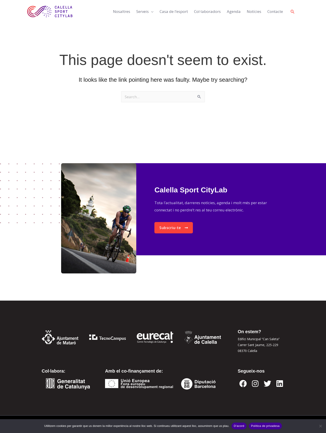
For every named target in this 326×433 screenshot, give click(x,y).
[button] (292, 11)
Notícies (254, 11)
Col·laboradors (207, 11)
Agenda (234, 11)
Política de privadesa (265, 426)
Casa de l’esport (174, 11)
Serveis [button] (142, 11)
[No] (320, 426)
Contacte (275, 11)
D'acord (239, 426)
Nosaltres (121, 11)
